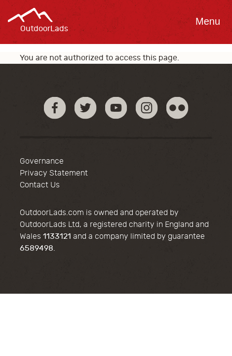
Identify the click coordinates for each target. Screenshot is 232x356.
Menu (207, 21)
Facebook (55, 107)
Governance (42, 161)
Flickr (177, 107)
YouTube (116, 107)
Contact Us (40, 184)
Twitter (86, 107)
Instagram (147, 107)
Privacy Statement (54, 173)
